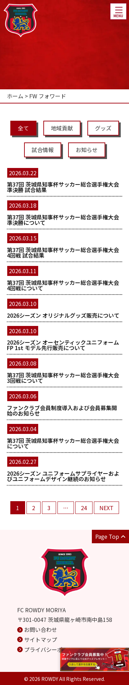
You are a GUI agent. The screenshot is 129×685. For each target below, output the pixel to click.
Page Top (110, 536)
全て (23, 128)
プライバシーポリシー (51, 649)
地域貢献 (62, 128)
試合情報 (43, 150)
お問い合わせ (40, 629)
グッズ (103, 128)
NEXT (106, 508)
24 (84, 508)
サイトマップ (40, 639)
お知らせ (87, 150)
